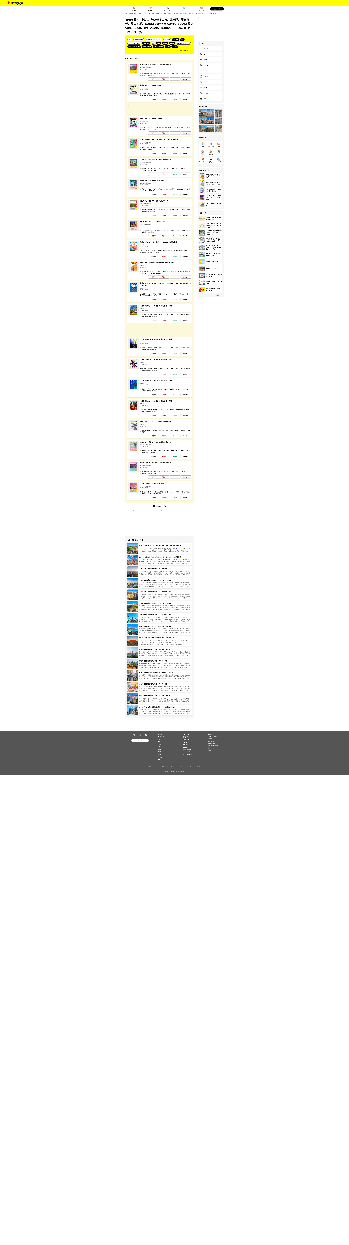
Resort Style (146, 43)
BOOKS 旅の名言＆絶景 (134, 46)
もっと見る (217, 295)
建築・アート (211, 146)
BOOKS (168, 46)
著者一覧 (185, 744)
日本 (203, 98)
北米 (203, 54)
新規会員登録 (187, 749)
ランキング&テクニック (134, 43)
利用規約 (210, 739)
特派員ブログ (167, 10)
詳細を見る (185, 79)
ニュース (185, 742)
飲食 (203, 146)
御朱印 (158, 43)
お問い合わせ (211, 750)
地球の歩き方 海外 (139, 39)
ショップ (219, 161)
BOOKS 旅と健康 (147, 46)
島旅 (153, 43)
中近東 (203, 87)
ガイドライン (211, 741)
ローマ (177, 548)
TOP (126, 13)
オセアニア (205, 65)
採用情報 (210, 748)
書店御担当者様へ (212, 743)
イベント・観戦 (202, 154)
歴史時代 (165, 43)
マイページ (217, 9)
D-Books (174, 46)
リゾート (204, 76)
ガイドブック (184, 10)
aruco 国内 (175, 39)
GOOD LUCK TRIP (188, 754)
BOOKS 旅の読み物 (158, 46)
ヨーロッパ (205, 48)
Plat (182, 39)
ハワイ (203, 70)
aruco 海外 (167, 39)
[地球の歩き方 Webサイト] (15, 3)
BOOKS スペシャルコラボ (183, 43)
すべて (130, 39)
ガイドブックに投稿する (213, 745)
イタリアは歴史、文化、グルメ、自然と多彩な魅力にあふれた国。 (157, 548)
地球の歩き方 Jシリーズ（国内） (154, 39)
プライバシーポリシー (213, 736)
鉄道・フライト (211, 162)
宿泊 (219, 146)
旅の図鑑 (172, 43)
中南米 (203, 59)
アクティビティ (202, 161)
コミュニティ (201, 10)
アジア (203, 82)
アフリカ (204, 93)
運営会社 (210, 734)
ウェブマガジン (150, 10)
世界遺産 (211, 154)
